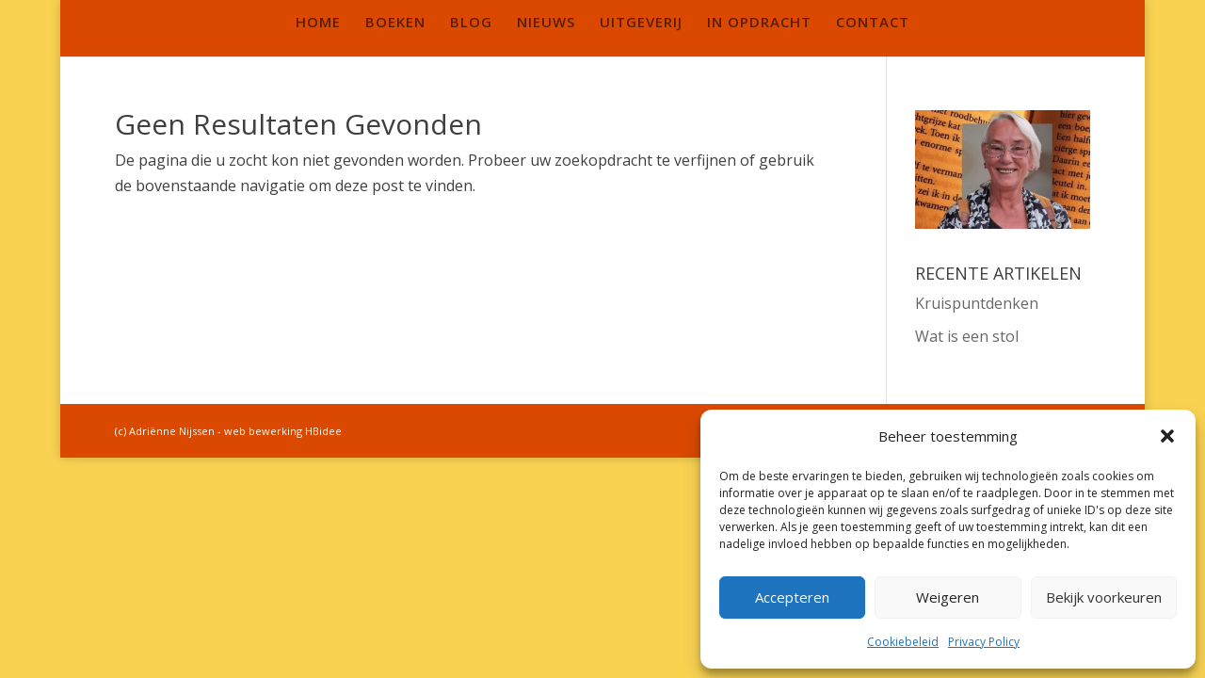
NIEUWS (546, 23)
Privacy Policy (984, 642)
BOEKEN (395, 23)
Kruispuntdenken (976, 303)
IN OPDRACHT (759, 23)
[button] (1167, 436)
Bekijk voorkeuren (1104, 597)
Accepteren (792, 597)
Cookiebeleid (903, 642)
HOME (318, 23)
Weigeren (947, 597)
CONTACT (872, 23)
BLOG (471, 23)
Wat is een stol (967, 336)
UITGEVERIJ (641, 23)
